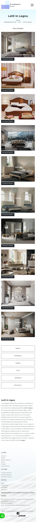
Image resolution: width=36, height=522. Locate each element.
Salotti (3, 458)
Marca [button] (18, 348)
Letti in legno (27, 22)
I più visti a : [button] (18, 385)
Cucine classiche (6, 472)
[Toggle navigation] (32, 4)
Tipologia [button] (18, 378)
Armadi (3, 464)
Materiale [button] (18, 356)
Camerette (4, 485)
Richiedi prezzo (7, 59)
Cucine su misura (6, 476)
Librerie (3, 456)
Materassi (4, 489)
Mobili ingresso (6, 460)
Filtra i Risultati (18, 28)
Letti (19, 22)
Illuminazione (5, 466)
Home (18, 20)
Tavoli (3, 462)
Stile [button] (18, 370)
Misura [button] (18, 363)
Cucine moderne (6, 474)
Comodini (4, 487)
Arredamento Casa (10, 22)
